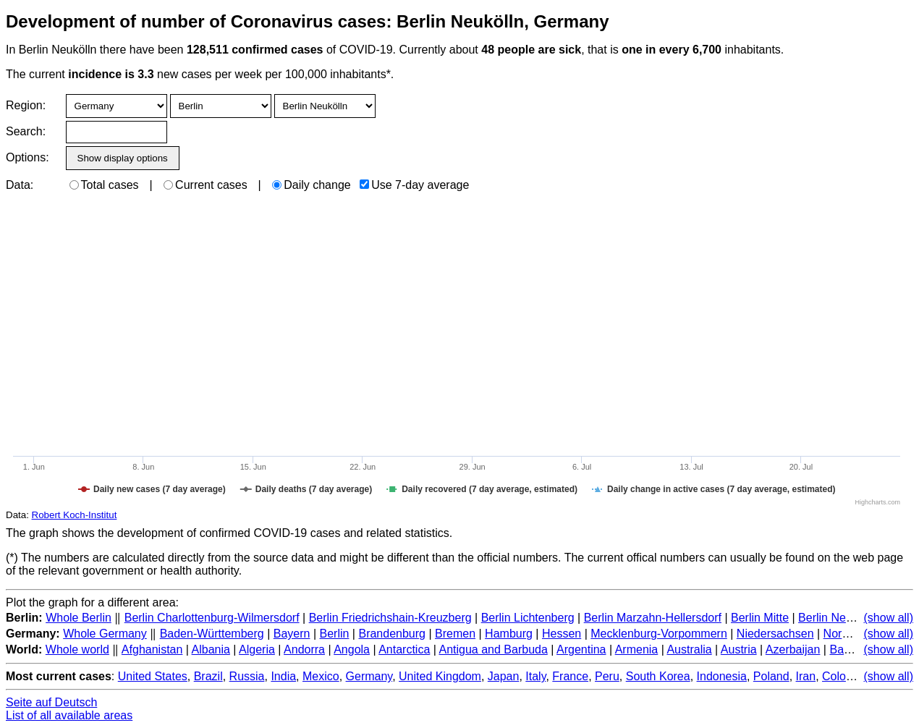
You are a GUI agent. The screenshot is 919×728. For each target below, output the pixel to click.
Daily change (311, 185)
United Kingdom (440, 676)
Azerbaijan (793, 649)
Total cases (104, 185)
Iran (806, 676)
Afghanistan (152, 649)
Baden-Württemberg (212, 633)
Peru (607, 676)
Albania (211, 649)
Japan (504, 676)
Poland (771, 676)
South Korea (658, 676)
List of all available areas (69, 715)
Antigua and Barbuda (493, 649)
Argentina (581, 649)
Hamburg (509, 633)
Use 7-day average (414, 185)
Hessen (561, 633)
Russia (247, 676)
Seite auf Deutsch (51, 702)
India (283, 676)
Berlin (335, 633)
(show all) (888, 617)
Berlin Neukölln (837, 617)
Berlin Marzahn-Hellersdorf (652, 617)
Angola (352, 649)
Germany (369, 676)
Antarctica (404, 649)
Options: (27, 157)
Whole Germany (105, 633)
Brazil (208, 676)
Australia (688, 649)
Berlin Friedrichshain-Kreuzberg (390, 617)
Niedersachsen (775, 633)
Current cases (205, 185)
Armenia (636, 649)
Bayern (292, 633)
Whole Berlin (78, 617)
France (570, 676)
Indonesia (722, 676)
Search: (26, 131)
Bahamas (853, 649)
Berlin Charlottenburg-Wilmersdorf (212, 617)
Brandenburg (391, 633)
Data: (19, 185)
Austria (739, 649)
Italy (535, 676)
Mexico (320, 676)
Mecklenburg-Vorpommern (658, 633)
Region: (26, 105)
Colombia (846, 676)
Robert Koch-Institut (74, 514)
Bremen (455, 633)
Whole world (77, 649)
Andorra (304, 649)
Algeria (257, 649)
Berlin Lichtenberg (528, 617)
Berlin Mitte (760, 617)
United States (152, 676)
